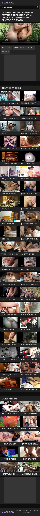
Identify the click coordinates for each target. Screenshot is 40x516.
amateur (5, 52)
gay (3, 48)
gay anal (29, 48)
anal (9, 48)
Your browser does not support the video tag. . (20, 34)
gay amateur (19, 48)
